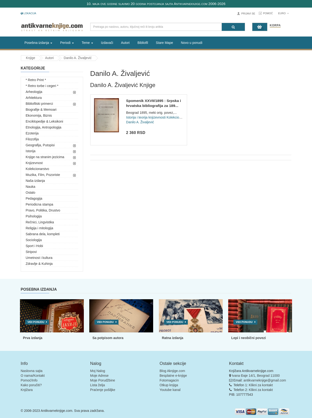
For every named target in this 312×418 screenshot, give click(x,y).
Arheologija (34, 92)
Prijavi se (248, 13)
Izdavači (107, 43)
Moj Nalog (97, 371)
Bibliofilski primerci (39, 104)
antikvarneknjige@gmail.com (264, 380)
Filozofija (32, 139)
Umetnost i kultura (39, 258)
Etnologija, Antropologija (43, 127)
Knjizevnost (34, 163)
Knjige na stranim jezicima (45, 157)
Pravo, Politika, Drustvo (43, 210)
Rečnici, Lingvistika (40, 222)
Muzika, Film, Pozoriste (43, 175)
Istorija (30, 151)
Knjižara (27, 390)
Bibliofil (142, 43)
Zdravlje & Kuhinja (39, 264)
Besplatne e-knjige (173, 375)
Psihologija (34, 216)
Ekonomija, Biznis (39, 115)
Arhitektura (34, 98)
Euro (283, 13)
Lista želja (97, 385)
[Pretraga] (233, 27)
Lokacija (28, 13)
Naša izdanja (35, 181)
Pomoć (268, 13)
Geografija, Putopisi (40, 145)
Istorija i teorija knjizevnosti (146, 117)
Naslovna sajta (32, 371)
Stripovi (31, 252)
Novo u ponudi (191, 43)
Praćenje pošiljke (102, 390)
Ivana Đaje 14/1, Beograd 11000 (256, 375)
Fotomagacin (169, 380)
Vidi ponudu (36, 322)
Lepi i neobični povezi (248, 338)
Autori (125, 43)
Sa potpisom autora (107, 338)
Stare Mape (164, 43)
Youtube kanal (170, 390)
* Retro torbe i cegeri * (42, 86)
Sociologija (34, 240)
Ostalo (30, 192)
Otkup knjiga (169, 385)
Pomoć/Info (29, 380)
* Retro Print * (36, 80)
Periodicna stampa (39, 204)
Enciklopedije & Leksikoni (44, 121)
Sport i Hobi (34, 246)
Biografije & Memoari (41, 109)
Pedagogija (34, 198)
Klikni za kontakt (261, 385)
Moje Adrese (99, 375)
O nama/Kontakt (33, 375)
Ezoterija (32, 133)
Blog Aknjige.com (172, 371)
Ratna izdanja (172, 338)
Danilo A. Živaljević (78, 58)
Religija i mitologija (39, 228)
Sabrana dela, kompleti (43, 234)
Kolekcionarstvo (37, 169)
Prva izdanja (33, 338)
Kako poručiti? (31, 385)
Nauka (30, 186)
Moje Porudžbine (102, 380)
